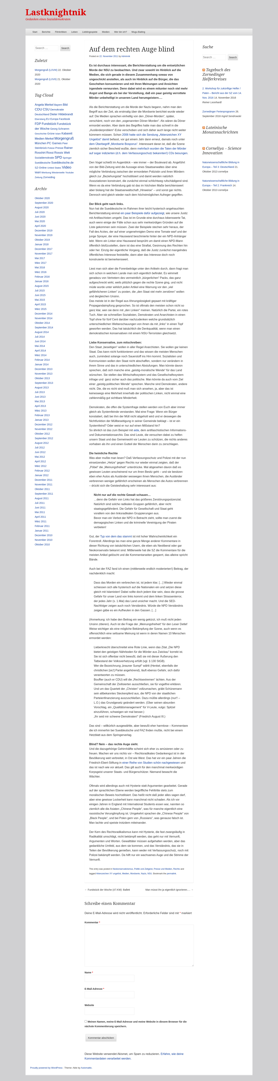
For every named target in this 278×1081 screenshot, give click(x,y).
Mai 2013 (40, 401)
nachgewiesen (171, 762)
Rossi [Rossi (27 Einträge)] (50, 152)
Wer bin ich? (120, 32)
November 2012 (43, 429)
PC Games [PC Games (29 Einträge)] (54, 143)
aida (136, 430)
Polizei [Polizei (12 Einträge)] (51, 148)
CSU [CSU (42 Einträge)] (46, 109)
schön (157, 762)
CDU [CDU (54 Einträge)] (38, 109)
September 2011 (44, 493)
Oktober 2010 (42, 544)
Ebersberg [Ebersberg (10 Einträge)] (40, 119)
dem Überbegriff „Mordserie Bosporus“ (113, 143)
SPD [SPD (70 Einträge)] (58, 157)
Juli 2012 (40, 447)
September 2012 (44, 438)
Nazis (143, 873)
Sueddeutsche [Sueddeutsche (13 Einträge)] (43, 162)
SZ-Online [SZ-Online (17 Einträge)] (41, 167)
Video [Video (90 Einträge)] (66, 167)
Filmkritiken (61, 32)
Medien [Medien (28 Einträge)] (40, 138)
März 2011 (40, 521)
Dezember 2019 (43, 230)
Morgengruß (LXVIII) (46, 70)
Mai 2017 (40, 258)
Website (89, 1005)
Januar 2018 (42, 244)
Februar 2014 (42, 359)
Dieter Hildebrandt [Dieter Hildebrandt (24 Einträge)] (61, 114)
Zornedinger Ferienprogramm (218, 111)
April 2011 (40, 516)
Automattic (86, 1067)
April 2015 (40, 304)
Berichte (46, 32)
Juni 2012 (40, 452)
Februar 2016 (42, 276)
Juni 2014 (40, 341)
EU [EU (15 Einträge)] (48, 119)
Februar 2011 (42, 526)
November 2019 (43, 235)
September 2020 (44, 202)
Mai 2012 (40, 456)
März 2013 (40, 410)
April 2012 (40, 461)
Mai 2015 (40, 299)
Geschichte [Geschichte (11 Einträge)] (41, 133)
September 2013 (44, 382)
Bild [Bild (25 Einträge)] (65, 104)
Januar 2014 (42, 364)
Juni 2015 (40, 295)
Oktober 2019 (42, 239)
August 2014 (42, 332)
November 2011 (43, 484)
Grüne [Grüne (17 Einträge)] (51, 133)
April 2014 (40, 350)
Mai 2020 (40, 221)
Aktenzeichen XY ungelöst (108, 873)
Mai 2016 (40, 267)
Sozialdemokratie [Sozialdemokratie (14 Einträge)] (44, 157)
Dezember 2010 (43, 535)
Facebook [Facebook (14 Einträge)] (64, 119)
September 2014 (44, 327)
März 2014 (40, 355)
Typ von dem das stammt (116, 536)
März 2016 (40, 272)
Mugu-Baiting (138, 32)
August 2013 (42, 387)
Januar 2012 (42, 475)
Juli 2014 (40, 336)
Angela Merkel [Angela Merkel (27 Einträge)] (44, 104)
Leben (74, 32)
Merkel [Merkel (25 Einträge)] (49, 138)
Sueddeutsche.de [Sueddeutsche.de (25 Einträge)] (62, 162)
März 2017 (40, 262)
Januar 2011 (42, 530)
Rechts (176, 869)
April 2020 (40, 225)
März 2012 (40, 466)
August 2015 (42, 286)
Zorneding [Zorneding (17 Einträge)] (49, 177)
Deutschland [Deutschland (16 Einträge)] (42, 114)
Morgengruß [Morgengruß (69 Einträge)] (64, 138)
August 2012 (42, 442)
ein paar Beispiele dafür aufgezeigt (142, 213)
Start (34, 32)
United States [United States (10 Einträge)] (54, 167)
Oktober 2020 (42, 198)
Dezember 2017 (43, 249)
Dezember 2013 (43, 369)
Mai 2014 (40, 346)
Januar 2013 (42, 419)
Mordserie (135, 873)
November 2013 (43, 373)
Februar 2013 (42, 415)
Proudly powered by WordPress (46, 1067)
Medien (106, 32)
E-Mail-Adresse (94, 988)
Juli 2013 (40, 392)
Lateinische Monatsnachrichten (220, 129)
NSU (150, 873)
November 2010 (43, 539)
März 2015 (40, 309)
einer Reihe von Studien (137, 762)
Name (89, 972)
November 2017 (43, 253)
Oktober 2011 (42, 489)
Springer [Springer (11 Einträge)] (67, 157)
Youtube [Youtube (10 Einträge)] (69, 172)
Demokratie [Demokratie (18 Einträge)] (57, 109)
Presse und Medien (163, 869)
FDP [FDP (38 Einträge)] (38, 124)
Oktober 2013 (42, 378)
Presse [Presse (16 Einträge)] (59, 148)
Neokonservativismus (123, 869)
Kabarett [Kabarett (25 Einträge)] (67, 133)
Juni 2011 (40, 507)
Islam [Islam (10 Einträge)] (58, 133)
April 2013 (40, 406)
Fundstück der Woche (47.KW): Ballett (107, 889)
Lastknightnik (56, 12)
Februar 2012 (42, 470)
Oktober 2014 (42, 322)
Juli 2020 (40, 212)
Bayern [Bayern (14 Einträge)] (58, 104)
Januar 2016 (42, 281)
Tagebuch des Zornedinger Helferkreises (216, 74)
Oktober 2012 (42, 433)
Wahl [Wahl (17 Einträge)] (38, 172)
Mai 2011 (40, 512)
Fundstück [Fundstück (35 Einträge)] (49, 124)
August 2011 (42, 498)
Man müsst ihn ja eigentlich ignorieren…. (169, 889)
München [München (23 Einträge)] (40, 143)
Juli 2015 (40, 290)
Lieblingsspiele (89, 32)
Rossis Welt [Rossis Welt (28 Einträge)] (62, 152)
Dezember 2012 (43, 424)
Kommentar (92, 922)
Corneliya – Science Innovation (221, 150)
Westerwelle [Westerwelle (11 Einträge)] (58, 172)
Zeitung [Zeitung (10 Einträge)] (38, 177)
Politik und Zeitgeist (143, 869)
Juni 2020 (40, 216)
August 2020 (42, 207)
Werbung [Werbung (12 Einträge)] (46, 172)
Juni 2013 (40, 396)
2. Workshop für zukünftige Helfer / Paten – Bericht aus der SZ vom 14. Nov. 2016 (222, 93)
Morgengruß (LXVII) (46, 79)
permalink (171, 873)
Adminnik (125, 56)
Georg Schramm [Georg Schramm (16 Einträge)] (59, 128)
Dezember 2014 (43, 313)
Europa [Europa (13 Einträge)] (54, 119)
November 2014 (43, 318)
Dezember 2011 (43, 479)
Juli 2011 (40, 503)
